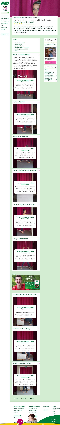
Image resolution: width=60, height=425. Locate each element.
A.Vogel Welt (4, 16)
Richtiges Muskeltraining (49, 73)
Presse (54, 410)
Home (15, 17)
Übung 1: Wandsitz (18, 44)
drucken (33, 398)
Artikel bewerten (30, 24)
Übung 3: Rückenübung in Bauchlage (22, 47)
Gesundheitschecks (18, 410)
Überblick (46, 69)
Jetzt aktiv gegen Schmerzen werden (33, 424)
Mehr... (16, 50)
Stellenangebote (56, 408)
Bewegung (23, 17)
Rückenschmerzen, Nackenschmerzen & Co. (49, 72)
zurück (16, 398)
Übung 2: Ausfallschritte (19, 45)
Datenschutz (55, 418)
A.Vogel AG (45, 410)
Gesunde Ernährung (33, 408)
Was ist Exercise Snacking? (20, 42)
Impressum (55, 415)
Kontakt (54, 406)
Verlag (54, 413)
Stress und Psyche (48, 80)
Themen (18, 17)
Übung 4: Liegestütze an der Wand (21, 49)
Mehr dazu (50, 62)
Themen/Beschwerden (19, 408)
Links (54, 411)
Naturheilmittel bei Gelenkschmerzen (48, 79)
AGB (54, 416)
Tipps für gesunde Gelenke (50, 76)
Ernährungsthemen (33, 410)
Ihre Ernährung (5, 21)
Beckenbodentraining (49, 75)
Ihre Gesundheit (5, 18)
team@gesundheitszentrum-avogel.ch (50, 45)
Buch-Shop (4, 27)
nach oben (24, 398)
